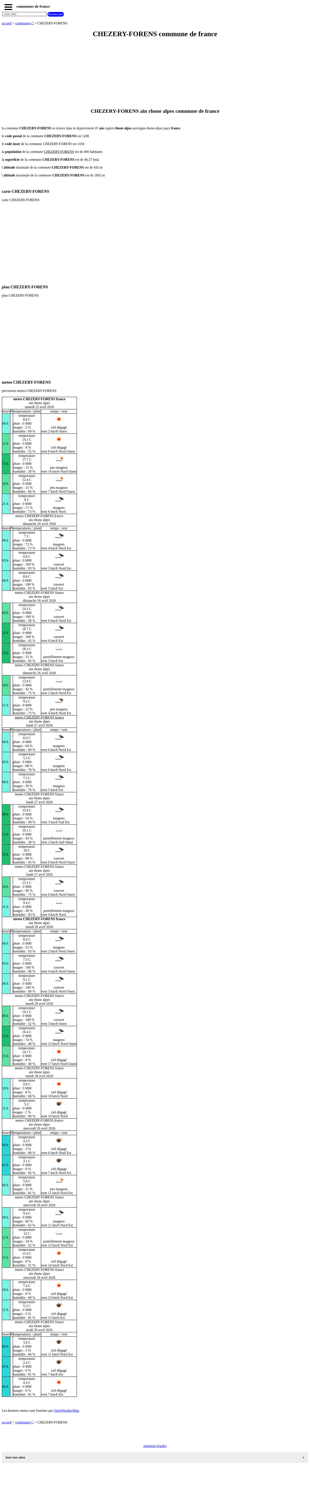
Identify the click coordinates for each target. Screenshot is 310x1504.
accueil (7, 23)
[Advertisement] (132, 73)
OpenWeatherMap (66, 1410)
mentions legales (155, 1446)
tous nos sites (15, 1457)
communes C (24, 23)
